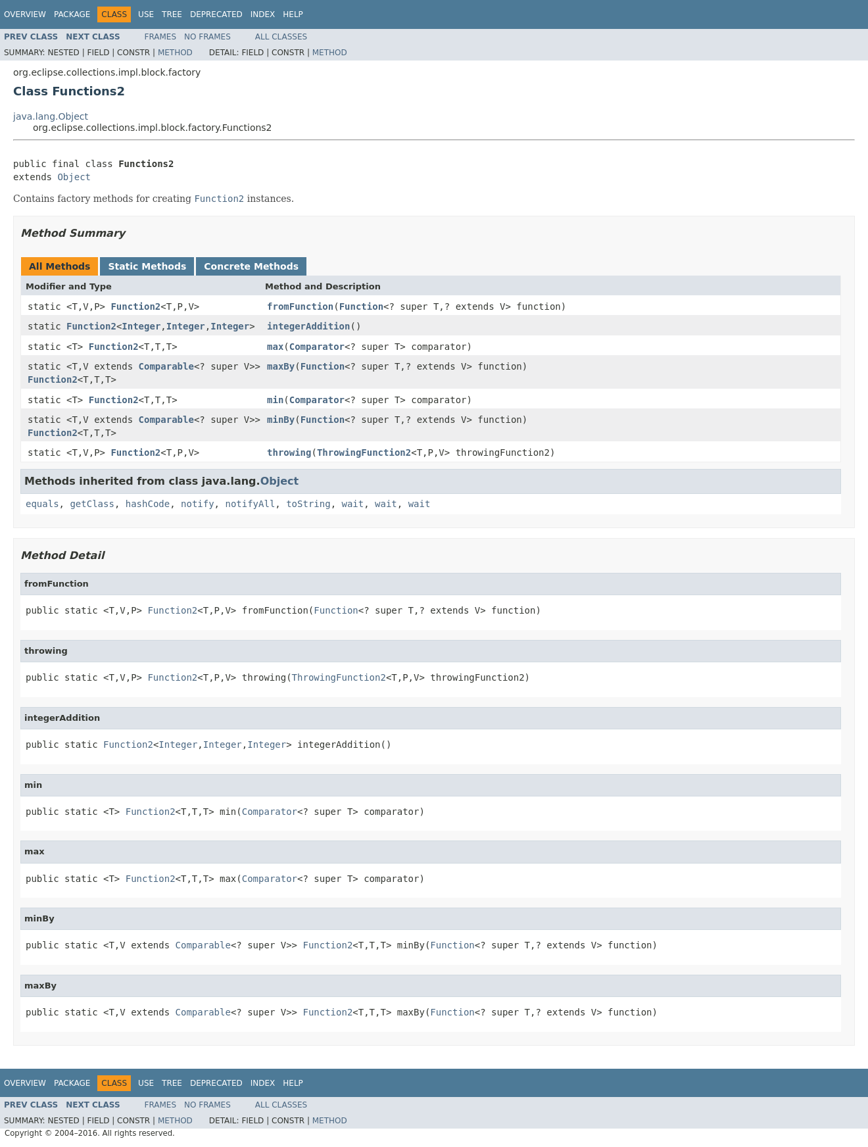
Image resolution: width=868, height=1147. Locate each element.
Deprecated (216, 14)
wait (352, 504)
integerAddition (308, 326)
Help (293, 14)
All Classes (281, 36)
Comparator (317, 346)
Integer (141, 326)
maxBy (281, 366)
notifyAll (250, 504)
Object (74, 177)
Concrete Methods (251, 266)
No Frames (207, 36)
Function (361, 306)
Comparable (166, 366)
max (275, 346)
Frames (161, 36)
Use (146, 14)
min (275, 400)
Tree (172, 14)
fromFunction (300, 306)
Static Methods (147, 266)
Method (175, 52)
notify (197, 504)
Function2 (135, 306)
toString (308, 504)
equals (42, 504)
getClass (92, 504)
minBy (281, 419)
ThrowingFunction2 (364, 452)
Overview (25, 14)
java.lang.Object (50, 116)
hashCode (148, 504)
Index (263, 14)
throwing (289, 452)
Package (72, 14)
